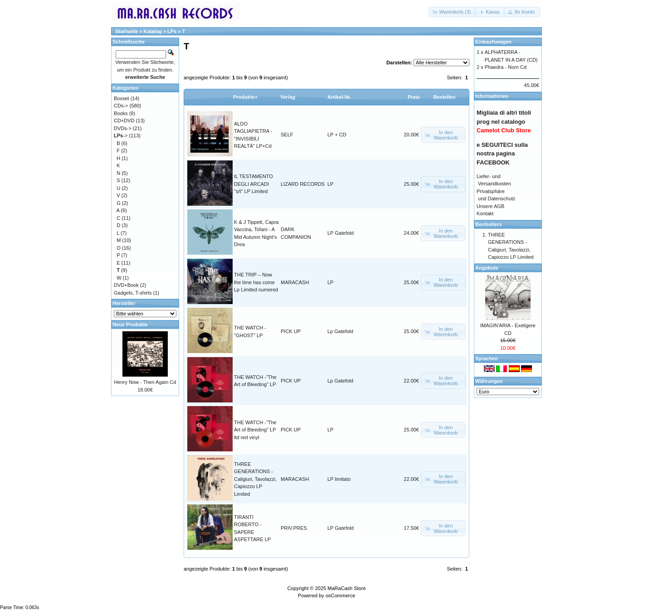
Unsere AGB (490, 206)
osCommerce (340, 595)
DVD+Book (126, 285)
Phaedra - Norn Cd (505, 67)
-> (120, 135)
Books (121, 113)
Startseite (126, 31)
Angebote (486, 268)
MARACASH (295, 282)
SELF (287, 134)
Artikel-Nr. (339, 97)
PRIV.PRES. (294, 528)
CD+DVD (124, 120)
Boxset (121, 98)
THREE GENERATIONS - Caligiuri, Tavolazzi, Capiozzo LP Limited (255, 479)
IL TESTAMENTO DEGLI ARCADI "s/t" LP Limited (253, 184)
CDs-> (121, 105)
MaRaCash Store (346, 588)
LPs (171, 31)
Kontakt (485, 213)
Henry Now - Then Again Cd (145, 382)
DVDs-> (123, 128)
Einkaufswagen (493, 41)
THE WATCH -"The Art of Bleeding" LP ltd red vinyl (255, 430)
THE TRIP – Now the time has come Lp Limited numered (256, 282)
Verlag (287, 97)
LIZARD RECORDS (303, 184)
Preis (414, 97)
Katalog (153, 31)
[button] (453, 12)
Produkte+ (245, 97)
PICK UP (291, 331)
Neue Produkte (130, 324)
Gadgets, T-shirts (133, 292)
